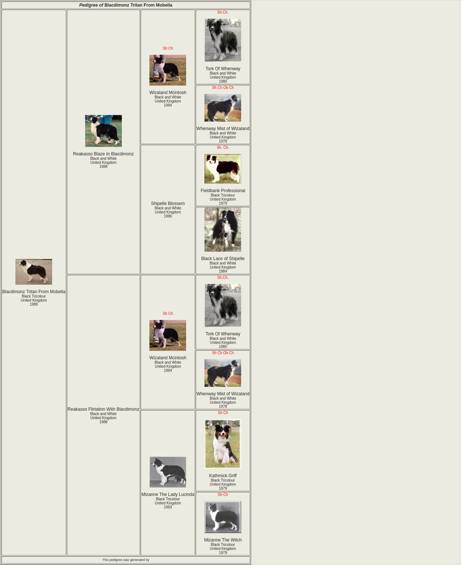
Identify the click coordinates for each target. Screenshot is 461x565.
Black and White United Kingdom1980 (223, 77)
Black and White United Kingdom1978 (223, 137)
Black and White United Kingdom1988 (103, 162)
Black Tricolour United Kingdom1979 (223, 199)
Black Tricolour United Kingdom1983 (168, 503)
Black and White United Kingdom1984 (168, 101)
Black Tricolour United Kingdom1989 (34, 300)
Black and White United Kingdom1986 (168, 212)
